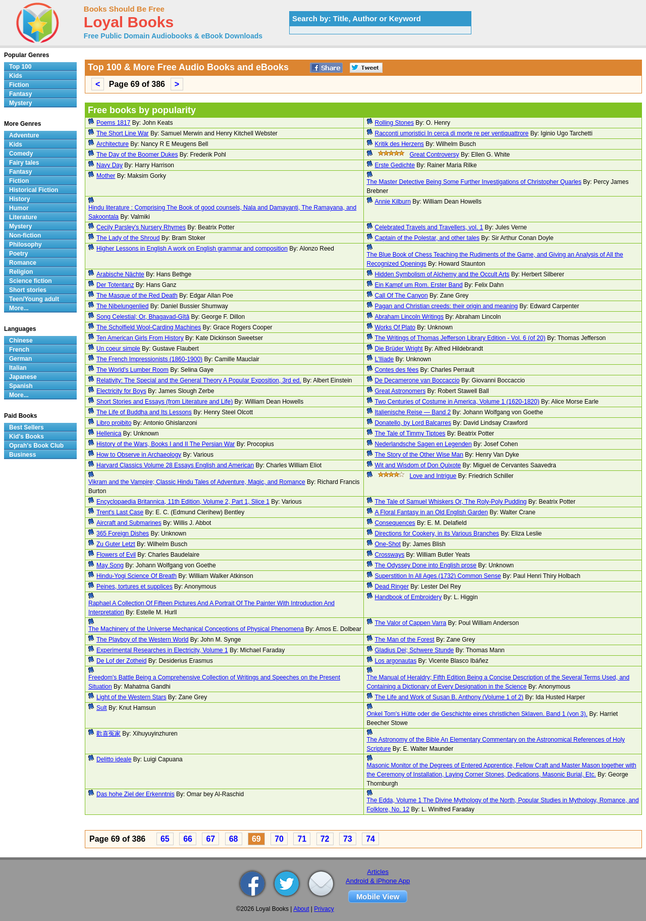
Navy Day (109, 165)
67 (210, 839)
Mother (105, 175)
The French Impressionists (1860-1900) (149, 359)
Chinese (21, 340)
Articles (378, 872)
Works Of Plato (395, 327)
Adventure (24, 135)
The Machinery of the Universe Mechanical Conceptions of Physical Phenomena (196, 629)
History (19, 199)
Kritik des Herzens (399, 144)
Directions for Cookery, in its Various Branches (437, 533)
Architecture (112, 144)
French (19, 349)
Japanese (23, 376)
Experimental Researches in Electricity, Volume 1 (162, 650)
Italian (18, 367)
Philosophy (25, 244)
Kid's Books (26, 436)
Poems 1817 (113, 122)
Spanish (21, 386)
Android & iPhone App (378, 881)
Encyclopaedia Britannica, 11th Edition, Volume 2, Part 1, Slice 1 (183, 501)
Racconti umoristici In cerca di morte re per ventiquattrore (452, 133)
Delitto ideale (113, 759)
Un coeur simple (118, 348)
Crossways (390, 554)
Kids (15, 75)
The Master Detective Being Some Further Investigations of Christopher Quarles (474, 181)
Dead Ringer (392, 586)
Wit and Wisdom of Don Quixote (418, 465)
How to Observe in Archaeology (138, 454)
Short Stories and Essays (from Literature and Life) (164, 401)
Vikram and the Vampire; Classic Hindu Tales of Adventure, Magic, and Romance (196, 482)
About (301, 908)
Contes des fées (397, 369)
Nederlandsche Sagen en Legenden (423, 444)
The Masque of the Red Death (137, 295)
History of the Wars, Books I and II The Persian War (165, 444)
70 (279, 839)
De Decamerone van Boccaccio (417, 380)
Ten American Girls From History (140, 338)
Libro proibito (113, 422)
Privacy (324, 908)
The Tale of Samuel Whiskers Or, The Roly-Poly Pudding (451, 501)
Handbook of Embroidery (408, 597)
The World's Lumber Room (132, 369)
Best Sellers (26, 427)
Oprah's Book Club (36, 445)
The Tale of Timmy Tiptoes (410, 433)
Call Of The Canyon (401, 295)
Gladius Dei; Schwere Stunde (414, 650)
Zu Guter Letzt (115, 544)
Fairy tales (24, 162)
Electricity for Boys (121, 391)
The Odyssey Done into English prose (425, 565)
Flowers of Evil (116, 554)
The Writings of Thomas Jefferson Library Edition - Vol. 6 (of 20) (460, 338)
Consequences (395, 522)
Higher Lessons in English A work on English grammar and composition (192, 248)
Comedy (21, 153)
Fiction (19, 84)
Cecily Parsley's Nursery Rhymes (141, 227)
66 (187, 839)
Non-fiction (25, 235)
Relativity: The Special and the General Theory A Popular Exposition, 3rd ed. (198, 380)
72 (325, 839)
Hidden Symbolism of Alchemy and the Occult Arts (442, 274)
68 (233, 839)
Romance (22, 262)
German (20, 358)
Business (22, 454)
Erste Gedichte (395, 165)
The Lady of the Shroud (127, 237)
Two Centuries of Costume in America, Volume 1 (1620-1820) (457, 401)
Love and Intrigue (433, 475)
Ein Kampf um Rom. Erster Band (419, 284)
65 (165, 839)
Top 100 (20, 66)
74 (370, 839)
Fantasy (20, 94)
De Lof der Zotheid (121, 660)
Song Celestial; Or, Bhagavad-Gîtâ (142, 316)
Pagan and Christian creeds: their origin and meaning (446, 306)
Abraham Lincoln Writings (409, 316)
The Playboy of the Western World (142, 639)
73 (347, 839)
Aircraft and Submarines (129, 522)
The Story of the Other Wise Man (419, 454)
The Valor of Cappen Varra (411, 622)
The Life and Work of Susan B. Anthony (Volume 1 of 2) (449, 697)
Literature (23, 217)
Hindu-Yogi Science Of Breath (136, 575)
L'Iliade (384, 359)
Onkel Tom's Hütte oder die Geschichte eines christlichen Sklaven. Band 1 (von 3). (477, 713)
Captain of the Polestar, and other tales (427, 237)
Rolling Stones (394, 122)
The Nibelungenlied (122, 306)
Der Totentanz (115, 284)
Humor (19, 208)
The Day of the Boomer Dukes (137, 154)
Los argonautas (396, 660)
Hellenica (108, 433)
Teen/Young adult (34, 299)
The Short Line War (122, 133)
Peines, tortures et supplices (134, 586)
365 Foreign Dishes (122, 533)
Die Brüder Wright (399, 348)
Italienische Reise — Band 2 (413, 412)
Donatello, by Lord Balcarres (413, 422)
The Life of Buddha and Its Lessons (144, 412)
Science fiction (30, 280)
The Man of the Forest (405, 639)
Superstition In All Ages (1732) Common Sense (438, 575)
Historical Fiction (33, 189)
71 (301, 839)
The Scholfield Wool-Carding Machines (148, 327)
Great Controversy (434, 154)
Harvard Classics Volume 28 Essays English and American (175, 465)
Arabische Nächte (120, 274)
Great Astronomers (400, 391)
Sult (101, 707)
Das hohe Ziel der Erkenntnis (135, 794)
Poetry (18, 253)
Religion (21, 271)
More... (19, 308)
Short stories (27, 290)
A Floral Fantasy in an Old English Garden (431, 512)
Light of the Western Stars (131, 697)
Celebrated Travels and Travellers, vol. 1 (429, 227)
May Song (110, 565)
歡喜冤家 (108, 733)
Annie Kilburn (393, 201)
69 (256, 839)
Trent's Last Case (119, 512)
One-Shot (388, 544)
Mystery (20, 103)
